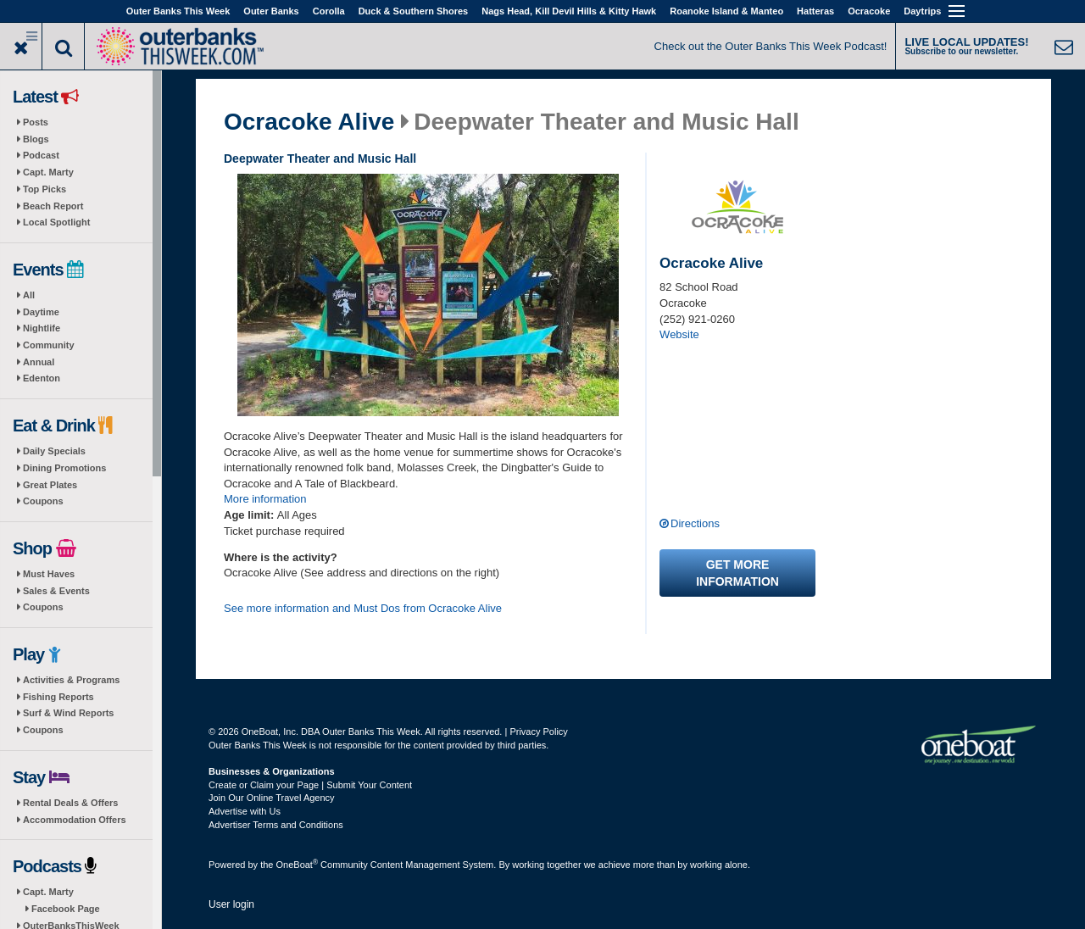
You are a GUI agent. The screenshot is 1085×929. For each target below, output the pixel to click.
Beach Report (53, 206)
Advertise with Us (245, 811)
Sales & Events (56, 591)
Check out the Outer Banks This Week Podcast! (770, 46)
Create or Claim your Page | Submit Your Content (310, 785)
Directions (695, 523)
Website (679, 334)
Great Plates (50, 485)
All (29, 295)
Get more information (737, 573)
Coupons (43, 501)
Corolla (329, 11)
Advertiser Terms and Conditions (276, 825)
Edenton (41, 378)
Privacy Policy (538, 731)
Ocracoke (869, 11)
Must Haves (49, 574)
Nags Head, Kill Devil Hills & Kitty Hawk (568, 11)
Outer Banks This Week (178, 11)
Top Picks (44, 189)
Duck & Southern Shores (414, 11)
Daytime (41, 312)
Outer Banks (270, 11)
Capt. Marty (48, 172)
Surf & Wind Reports (68, 713)
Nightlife (41, 328)
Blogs (36, 139)
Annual (38, 362)
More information (265, 498)
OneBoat (297, 864)
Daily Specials (54, 451)
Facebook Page (65, 909)
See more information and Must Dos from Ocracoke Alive (363, 608)
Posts (35, 122)
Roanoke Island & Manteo (726, 11)
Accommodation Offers (74, 820)
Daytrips (922, 11)
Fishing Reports (58, 697)
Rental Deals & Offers (70, 803)
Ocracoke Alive (309, 122)
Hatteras (815, 11)
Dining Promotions (64, 468)
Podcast (41, 155)
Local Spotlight (56, 222)
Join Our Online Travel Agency (272, 798)
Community (49, 345)
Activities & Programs (71, 680)
